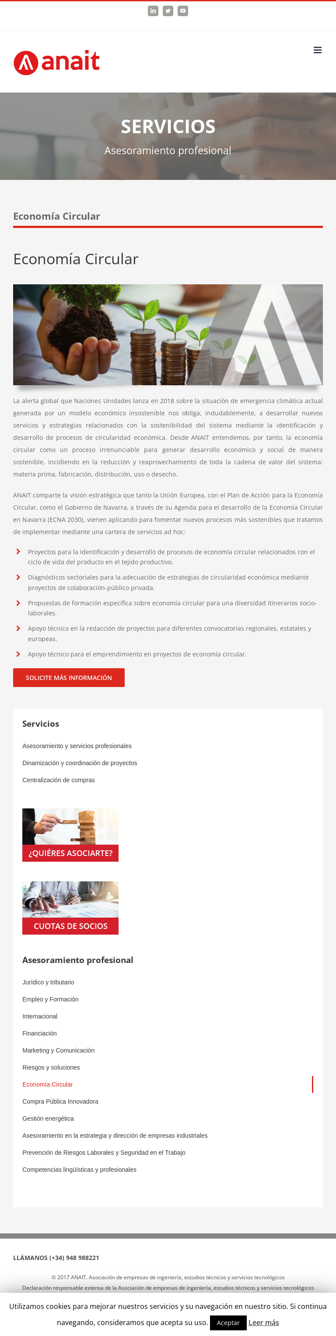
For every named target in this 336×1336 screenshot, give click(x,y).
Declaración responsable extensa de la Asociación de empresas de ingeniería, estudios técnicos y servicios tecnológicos (168, 1287)
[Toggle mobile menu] (318, 50)
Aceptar (228, 1323)
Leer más (263, 1322)
